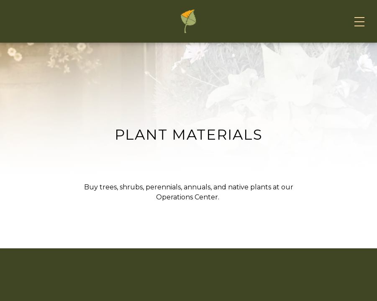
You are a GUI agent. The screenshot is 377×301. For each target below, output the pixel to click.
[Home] (188, 54)
